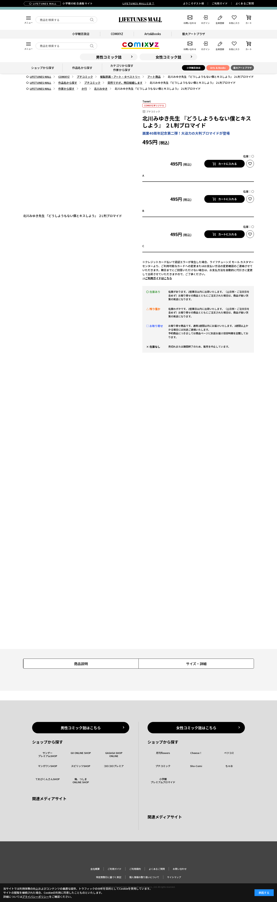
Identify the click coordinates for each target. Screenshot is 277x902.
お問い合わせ (180, 868)
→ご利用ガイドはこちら (157, 278)
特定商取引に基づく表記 (108, 877)
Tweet (146, 101)
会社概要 (95, 868)
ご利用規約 (135, 868)
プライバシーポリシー (35, 897)
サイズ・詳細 (196, 663)
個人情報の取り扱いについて (144, 877)
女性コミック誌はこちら (196, 727)
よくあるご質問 (244, 3)
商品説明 (81, 663)
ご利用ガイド (220, 3)
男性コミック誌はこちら (81, 727)
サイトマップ (174, 877)
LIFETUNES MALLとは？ (138, 3)
